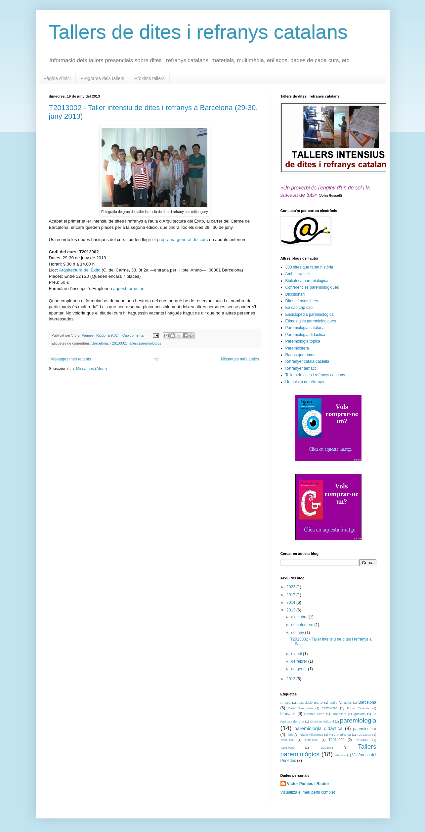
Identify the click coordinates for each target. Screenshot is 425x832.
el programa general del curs (180, 239)
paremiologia (358, 720)
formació (288, 713)
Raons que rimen (300, 355)
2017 (291, 595)
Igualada (359, 714)
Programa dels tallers (102, 78)
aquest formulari (129, 288)
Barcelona (100, 343)
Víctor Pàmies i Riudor (308, 783)
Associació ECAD (310, 702)
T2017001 (287, 747)
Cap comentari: (135, 335)
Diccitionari (295, 294)
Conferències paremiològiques (312, 287)
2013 (291, 610)
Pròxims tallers (149, 78)
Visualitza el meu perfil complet (307, 792)
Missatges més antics (240, 359)
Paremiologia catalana (305, 327)
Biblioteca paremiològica (306, 280)
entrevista (329, 708)
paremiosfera (364, 729)
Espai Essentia (358, 708)
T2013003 (287, 740)
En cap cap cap (299, 307)
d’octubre (300, 617)
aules (348, 702)
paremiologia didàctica (318, 728)
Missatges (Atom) (91, 368)
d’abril (297, 653)
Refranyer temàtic (301, 368)
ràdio (289, 734)
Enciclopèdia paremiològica (309, 314)
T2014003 (362, 740)
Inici (155, 359)
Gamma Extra (314, 714)
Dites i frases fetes (301, 301)
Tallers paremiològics (144, 343)
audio (333, 702)
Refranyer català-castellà (307, 361)
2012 (291, 679)
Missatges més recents (71, 359)
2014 (291, 602)
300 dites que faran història (309, 267)
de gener (299, 669)
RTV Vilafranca (340, 734)
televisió (340, 755)
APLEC (285, 702)
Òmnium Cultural (322, 721)
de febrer (299, 661)
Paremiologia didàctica (305, 334)
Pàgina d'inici (57, 78)
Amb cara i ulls (298, 273)
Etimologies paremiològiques (310, 321)
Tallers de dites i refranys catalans (198, 32)
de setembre (302, 624)
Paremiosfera (297, 348)
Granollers (339, 714)
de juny (298, 632)
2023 (291, 587)
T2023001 (326, 747)
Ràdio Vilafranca (311, 734)
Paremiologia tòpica (302, 341)
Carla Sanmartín (300, 708)
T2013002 (118, 343)
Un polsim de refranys (304, 382)
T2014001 (311, 740)
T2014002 (336, 740)
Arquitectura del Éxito (79, 270)
